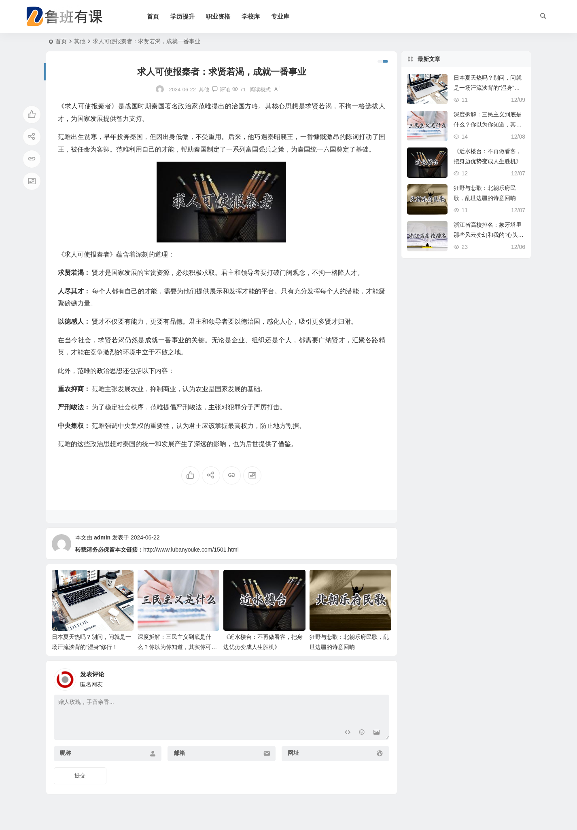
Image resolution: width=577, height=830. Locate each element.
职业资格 (218, 16)
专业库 (280, 16)
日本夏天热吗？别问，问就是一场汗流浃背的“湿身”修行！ (488, 87)
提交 (80, 775)
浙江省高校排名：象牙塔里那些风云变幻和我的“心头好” (488, 234)
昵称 (65, 753)
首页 (153, 16)
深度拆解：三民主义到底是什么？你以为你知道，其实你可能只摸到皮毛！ (177, 647)
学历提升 (182, 16)
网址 (293, 753)
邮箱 (179, 753)
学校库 (251, 16)
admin (102, 537)
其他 (79, 41)
